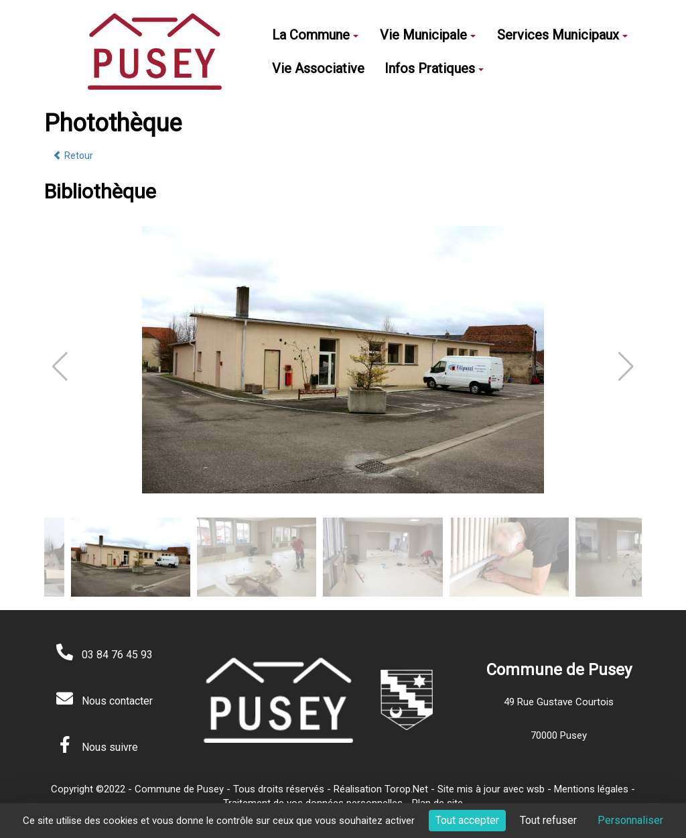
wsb (536, 789)
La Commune (315, 35)
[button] (626, 366)
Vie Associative (318, 68)
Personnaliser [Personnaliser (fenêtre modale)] (630, 820)
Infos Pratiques (434, 68)
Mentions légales (591, 789)
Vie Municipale (428, 35)
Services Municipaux (562, 35)
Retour (73, 155)
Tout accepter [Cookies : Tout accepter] (467, 820)
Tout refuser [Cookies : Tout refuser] (548, 820)
